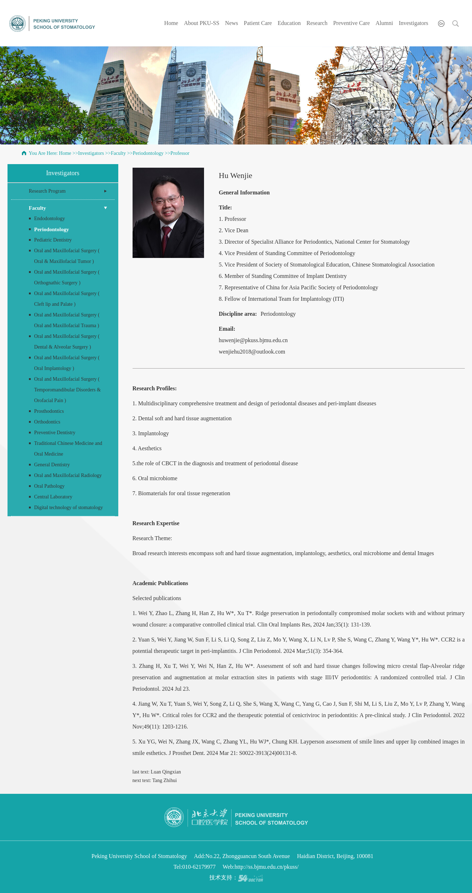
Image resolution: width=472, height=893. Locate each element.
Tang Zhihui (164, 780)
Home (171, 23)
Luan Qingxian (166, 772)
